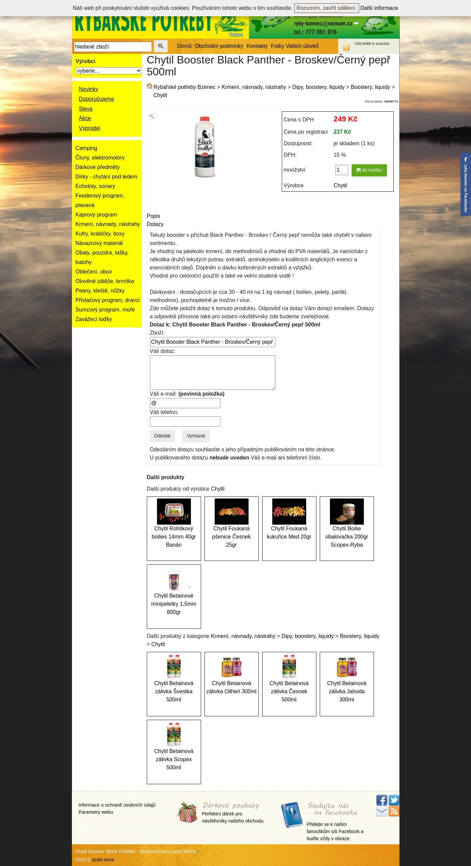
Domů (184, 46)
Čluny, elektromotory (100, 158)
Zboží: (157, 333)
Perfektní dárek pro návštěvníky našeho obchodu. (233, 813)
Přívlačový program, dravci (108, 300)
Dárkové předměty (98, 167)
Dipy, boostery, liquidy (318, 87)
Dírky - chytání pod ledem (106, 177)
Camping (86, 148)
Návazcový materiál (99, 243)
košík (366, 43)
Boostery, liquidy (370, 87)
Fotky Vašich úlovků (295, 46)
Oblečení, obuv (94, 272)
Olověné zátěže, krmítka (105, 281)
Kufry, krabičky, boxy (100, 234)
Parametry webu (96, 812)
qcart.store (103, 859)
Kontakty (257, 46)
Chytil (160, 95)
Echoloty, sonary (95, 186)
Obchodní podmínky (219, 46)
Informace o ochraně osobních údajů (117, 805)
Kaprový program (96, 215)
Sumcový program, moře (105, 310)
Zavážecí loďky (94, 319)
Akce (85, 118)
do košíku (369, 170)
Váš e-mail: (187, 394)
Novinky (88, 89)
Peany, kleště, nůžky (100, 291)
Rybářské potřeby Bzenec (185, 87)
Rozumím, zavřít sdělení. (327, 8)
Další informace (379, 8)
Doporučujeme (96, 99)
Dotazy (155, 224)
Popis (153, 216)
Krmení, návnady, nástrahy (108, 224)
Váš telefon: (164, 412)
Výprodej (89, 128)
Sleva (86, 109)
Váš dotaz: (163, 351)
